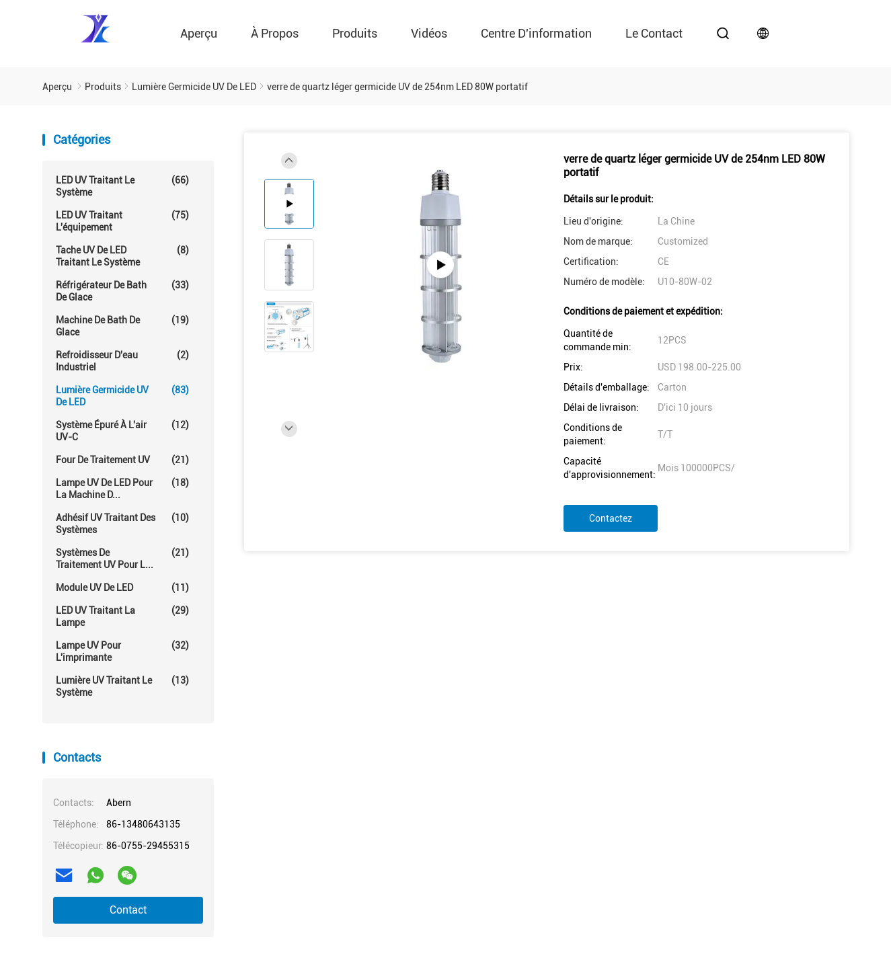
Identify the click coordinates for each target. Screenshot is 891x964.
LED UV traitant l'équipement (122, 221)
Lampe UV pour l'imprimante (122, 651)
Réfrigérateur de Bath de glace (122, 291)
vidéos (429, 33)
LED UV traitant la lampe (122, 616)
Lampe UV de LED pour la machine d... (122, 488)
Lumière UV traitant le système (122, 686)
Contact (128, 909)
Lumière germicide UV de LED (122, 395)
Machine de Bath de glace (122, 325)
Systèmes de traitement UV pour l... (122, 558)
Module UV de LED (122, 587)
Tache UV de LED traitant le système (122, 256)
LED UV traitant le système (122, 186)
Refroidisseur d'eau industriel (122, 360)
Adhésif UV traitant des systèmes (122, 523)
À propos (275, 33)
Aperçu (198, 33)
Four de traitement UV (122, 460)
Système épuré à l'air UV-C (122, 430)
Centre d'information (536, 33)
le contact (654, 33)
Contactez (610, 518)
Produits (354, 33)
